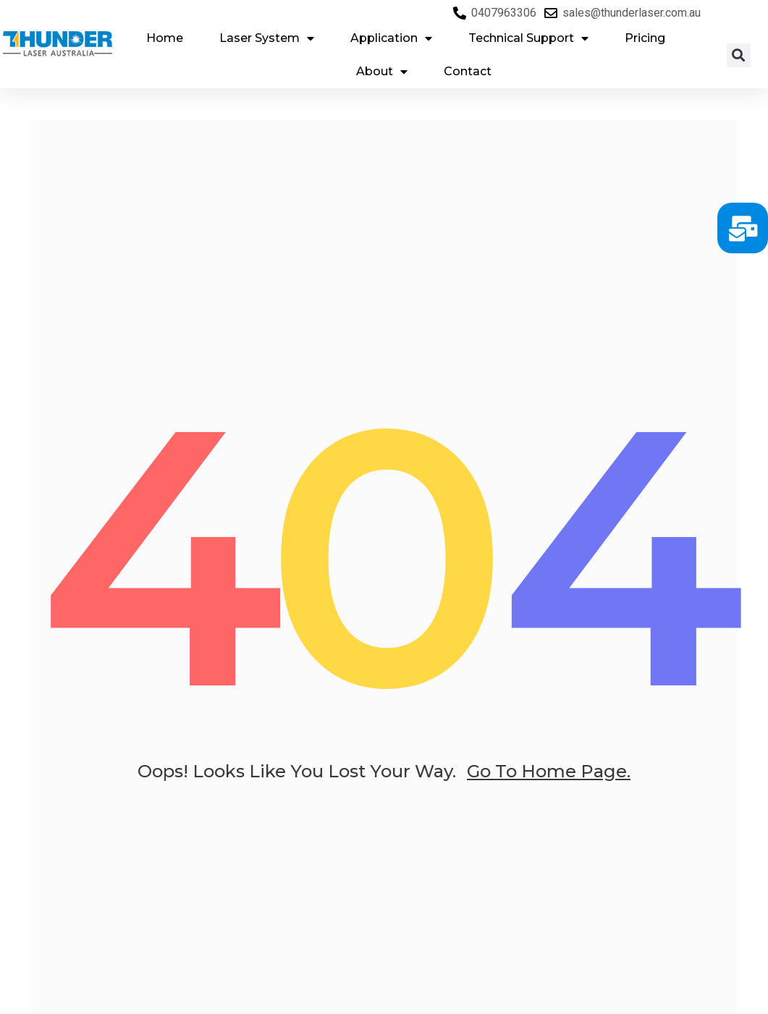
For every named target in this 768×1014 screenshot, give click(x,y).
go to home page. (548, 776)
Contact (467, 71)
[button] (739, 55)
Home (164, 38)
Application (391, 38)
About (382, 72)
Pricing (645, 38)
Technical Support (528, 38)
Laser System (266, 38)
